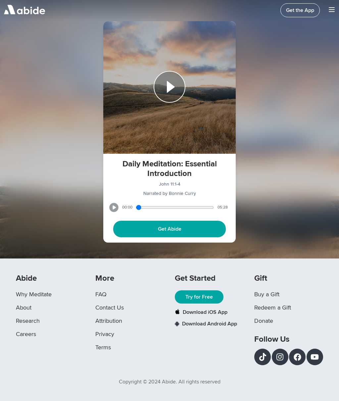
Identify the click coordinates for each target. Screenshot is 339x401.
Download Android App (206, 324)
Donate (263, 320)
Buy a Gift (266, 294)
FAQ (101, 294)
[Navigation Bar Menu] (332, 10)
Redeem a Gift (272, 307)
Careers (26, 334)
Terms (103, 347)
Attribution (108, 320)
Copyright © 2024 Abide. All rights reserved (169, 381)
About (23, 307)
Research (28, 320)
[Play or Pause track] (169, 87)
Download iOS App (201, 312)
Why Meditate (34, 294)
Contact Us (109, 307)
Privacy (104, 334)
